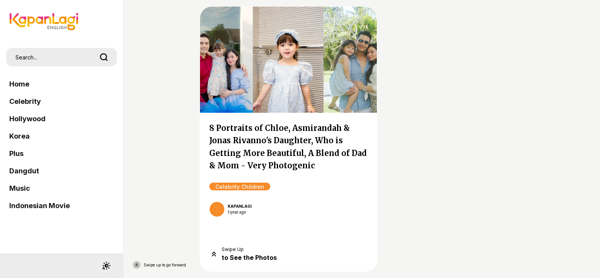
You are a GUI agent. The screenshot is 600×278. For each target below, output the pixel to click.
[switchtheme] (106, 265)
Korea (19, 136)
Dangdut (24, 171)
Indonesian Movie (39, 206)
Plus (16, 153)
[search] (104, 57)
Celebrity (25, 101)
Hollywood (27, 119)
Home (19, 84)
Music (19, 188)
